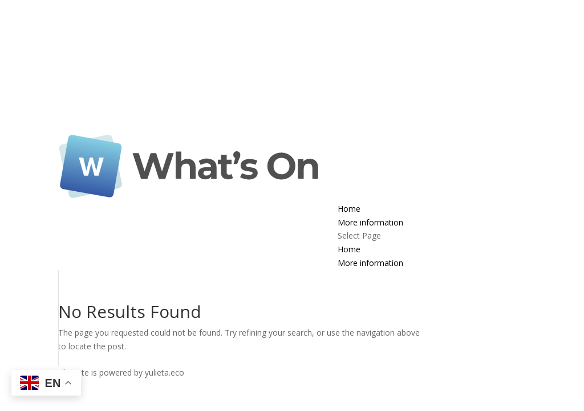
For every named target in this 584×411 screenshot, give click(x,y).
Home (349, 208)
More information (370, 222)
